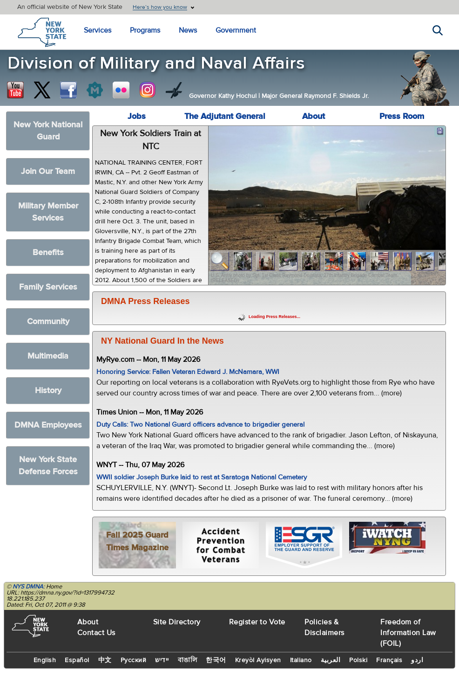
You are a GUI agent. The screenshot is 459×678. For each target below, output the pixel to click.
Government (236, 30)
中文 (105, 660)
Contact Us (96, 632)
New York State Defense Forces (48, 465)
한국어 (216, 660)
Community (48, 321)
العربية (331, 660)
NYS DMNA (28, 586)
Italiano (301, 660)
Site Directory (177, 622)
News (188, 30)
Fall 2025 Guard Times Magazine (137, 541)
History (48, 390)
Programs (145, 30)
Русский (134, 660)
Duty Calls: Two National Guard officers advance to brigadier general (200, 424)
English (45, 660)
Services (97, 30)
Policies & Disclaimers (324, 627)
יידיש (162, 660)
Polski (358, 660)
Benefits (48, 252)
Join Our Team (48, 171)
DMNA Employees (48, 425)
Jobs (137, 116)
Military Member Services (48, 212)
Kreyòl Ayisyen (258, 660)
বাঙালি (187, 660)
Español (77, 660)
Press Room (401, 116)
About (313, 116)
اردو (417, 660)
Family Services (48, 287)
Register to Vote (257, 622)
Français (389, 660)
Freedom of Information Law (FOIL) (408, 632)
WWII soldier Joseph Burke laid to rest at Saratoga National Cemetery (201, 477)
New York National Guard (48, 130)
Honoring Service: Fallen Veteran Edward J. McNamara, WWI (187, 371)
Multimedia (47, 356)
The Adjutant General (224, 116)
